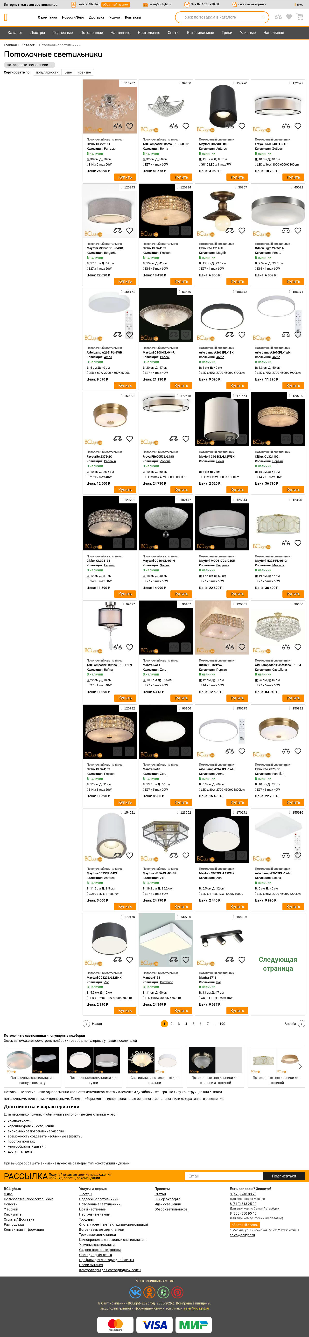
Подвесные (63, 32)
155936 (296, 812)
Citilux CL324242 (210, 665)
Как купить (13, 1214)
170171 (240, 812)
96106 (185, 708)
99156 (297, 604)
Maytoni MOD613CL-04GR (105, 248)
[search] (263, 17)
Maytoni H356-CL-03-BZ (159, 873)
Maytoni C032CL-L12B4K (104, 977)
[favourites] (129, 126)
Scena (276, 878)
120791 (128, 500)
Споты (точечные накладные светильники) (113, 1224)
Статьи (160, 1194)
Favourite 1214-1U (212, 248)
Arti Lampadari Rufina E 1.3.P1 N (109, 665)
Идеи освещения (167, 1204)
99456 (185, 83)
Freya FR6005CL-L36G (270, 144)
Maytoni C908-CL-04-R (159, 352)
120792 (128, 708)
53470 (185, 292)
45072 (297, 187)
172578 (184, 396)
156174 (296, 292)
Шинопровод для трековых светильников (112, 1240)
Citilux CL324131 (98, 560)
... (215, 1024)
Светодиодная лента (95, 1255)
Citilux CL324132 (98, 769)
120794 (184, 187)
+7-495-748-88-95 (88, 4)
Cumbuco (166, 982)
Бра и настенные (92, 1209)
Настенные (120, 32)
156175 (240, 708)
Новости (10, 1204)
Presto (276, 252)
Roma (164, 148)
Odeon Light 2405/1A (269, 248)
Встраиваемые (200, 32)
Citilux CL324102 (266, 456)
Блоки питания (91, 1265)
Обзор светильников (171, 1209)
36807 (241, 187)
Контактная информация (24, 1229)
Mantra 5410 (151, 769)
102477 (184, 500)
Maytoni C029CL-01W (102, 873)
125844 (240, 500)
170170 (128, 917)
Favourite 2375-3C (268, 769)
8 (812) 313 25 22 (243, 1204)
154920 (240, 83)
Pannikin (110, 461)
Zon (219, 878)
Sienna (164, 565)
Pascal (164, 357)
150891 (128, 396)
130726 (184, 917)
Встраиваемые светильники (101, 1229)
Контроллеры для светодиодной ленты (110, 1270)
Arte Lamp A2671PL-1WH (216, 769)
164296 (240, 917)
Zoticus (277, 148)
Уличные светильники (97, 1245)
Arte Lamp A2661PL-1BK (216, 352)
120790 (296, 396)
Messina (278, 565)
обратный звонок (115, 4)
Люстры (37, 32)
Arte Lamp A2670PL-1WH (272, 352)
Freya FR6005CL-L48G (158, 456)
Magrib (221, 252)
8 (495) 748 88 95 (243, 1194)
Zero (163, 669)
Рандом (110, 148)
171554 (240, 396)
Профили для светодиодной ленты (106, 1260)
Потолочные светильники (99, 1204)
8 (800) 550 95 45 (243, 1213)
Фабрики (11, 1209)
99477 (129, 604)
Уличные (248, 32)
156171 (128, 292)
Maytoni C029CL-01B (213, 144)
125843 (128, 187)
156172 (240, 292)
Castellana (279, 669)
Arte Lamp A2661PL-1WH (104, 352)
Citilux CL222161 (98, 144)
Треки (227, 32)
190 (222, 1024)
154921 (128, 812)
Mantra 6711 (207, 977)
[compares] (117, 126)
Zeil (162, 878)
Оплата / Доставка (19, 1219)
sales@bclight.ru (160, 4)
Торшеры (86, 1219)
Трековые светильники (97, 1235)
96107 (185, 604)
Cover (220, 461)
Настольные (149, 32)
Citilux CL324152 (154, 248)
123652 (184, 812)
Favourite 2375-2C (99, 456)
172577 (296, 83)
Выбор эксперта (167, 1199)
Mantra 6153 (151, 977)
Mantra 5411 (151, 665)
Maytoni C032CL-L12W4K (216, 873)
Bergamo (110, 252)
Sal (218, 982)
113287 (128, 83)
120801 (240, 604)
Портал (165, 252)
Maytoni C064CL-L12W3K (216, 456)
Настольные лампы (95, 1214)
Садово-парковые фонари (100, 1250)
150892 (296, 708)
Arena (108, 357)
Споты (173, 32)
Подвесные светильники (98, 1199)
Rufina (108, 669)
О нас (8, 1194)
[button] (299, 1066)
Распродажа (14, 1224)
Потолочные (91, 32)
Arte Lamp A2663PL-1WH (272, 873)
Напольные (273, 32)
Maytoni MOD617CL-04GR (217, 560)
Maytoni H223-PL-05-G (271, 560)
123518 (296, 500)
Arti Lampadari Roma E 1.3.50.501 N (168, 144)
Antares (221, 148)
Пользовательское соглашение (28, 1199)
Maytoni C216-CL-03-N (159, 560)
